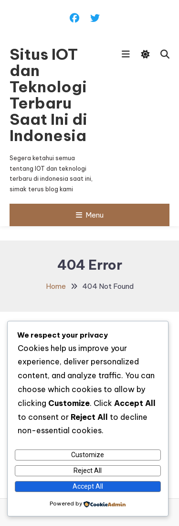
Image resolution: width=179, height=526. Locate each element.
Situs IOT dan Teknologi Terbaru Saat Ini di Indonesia (48, 94)
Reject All (88, 470)
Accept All (88, 486)
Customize (87, 455)
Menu (90, 214)
